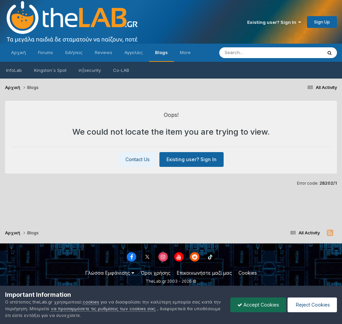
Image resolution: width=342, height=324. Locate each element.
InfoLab (14, 70)
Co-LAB (121, 70)
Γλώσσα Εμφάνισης (109, 273)
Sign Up (322, 22)
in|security (90, 70)
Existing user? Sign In (274, 22)
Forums (45, 52)
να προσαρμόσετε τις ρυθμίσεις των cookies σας (103, 308)
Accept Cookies (258, 305)
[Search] (252, 52)
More (185, 52)
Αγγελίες (133, 52)
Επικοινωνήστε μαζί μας (204, 273)
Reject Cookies (312, 305)
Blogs (161, 52)
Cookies (247, 273)
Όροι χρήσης (155, 273)
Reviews (103, 52)
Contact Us (137, 159)
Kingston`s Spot (50, 70)
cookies (91, 302)
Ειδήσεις (74, 52)
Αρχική (18, 52)
